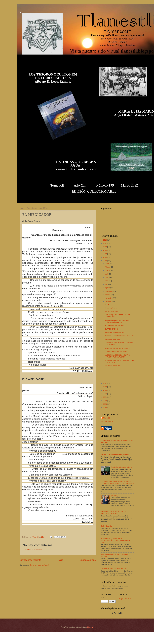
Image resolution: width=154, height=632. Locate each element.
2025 (105, 404)
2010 (105, 240)
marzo (107, 270)
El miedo (108, 304)
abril (107, 274)
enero (107, 264)
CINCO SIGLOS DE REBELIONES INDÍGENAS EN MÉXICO (113, 513)
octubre (108, 295)
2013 (105, 250)
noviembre (109, 298)
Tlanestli (106, 418)
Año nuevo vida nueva (112, 366)
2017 (105, 383)
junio (107, 281)
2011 (105, 243)
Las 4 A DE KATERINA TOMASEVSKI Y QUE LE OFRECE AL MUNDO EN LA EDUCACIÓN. (117, 482)
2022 (105, 401)
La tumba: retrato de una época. (116, 351)
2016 (105, 261)
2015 (105, 257)
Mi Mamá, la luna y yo (112, 308)
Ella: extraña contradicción (114, 325)
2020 (105, 394)
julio (106, 284)
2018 (105, 387)
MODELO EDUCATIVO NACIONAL (117, 348)
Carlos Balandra (106, 526)
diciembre (108, 301)
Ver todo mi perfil (107, 421)
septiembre (109, 291)
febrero (108, 267)
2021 (105, 397)
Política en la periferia (112, 339)
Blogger (90, 627)
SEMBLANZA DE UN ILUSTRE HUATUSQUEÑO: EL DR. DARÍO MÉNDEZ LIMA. (116, 540)
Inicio (60, 560)
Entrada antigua (88, 560)
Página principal (125, 599)
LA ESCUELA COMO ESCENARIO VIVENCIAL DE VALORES (117, 356)
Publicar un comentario (33, 550)
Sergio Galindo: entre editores (121, 467)
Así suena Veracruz (112, 311)
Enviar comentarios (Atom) (39, 565)
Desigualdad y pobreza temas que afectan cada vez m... (117, 321)
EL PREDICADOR (111, 329)
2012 (105, 247)
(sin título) (114, 495)
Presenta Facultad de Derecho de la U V (119, 336)
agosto (107, 288)
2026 (105, 407)
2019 (105, 390)
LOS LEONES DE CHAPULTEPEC (113, 569)
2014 (105, 254)
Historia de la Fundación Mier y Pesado (115, 455)
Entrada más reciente (30, 560)
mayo (107, 277)
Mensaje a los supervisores (114, 332)
